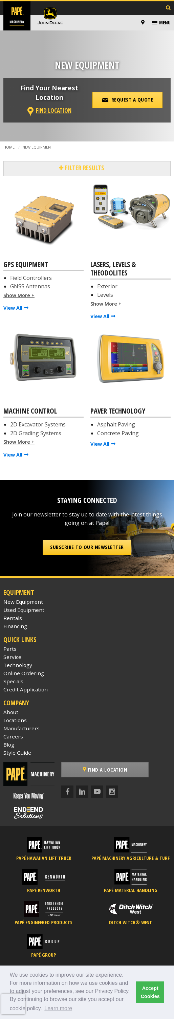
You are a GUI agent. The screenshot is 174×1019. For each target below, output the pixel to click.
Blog (8, 744)
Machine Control (30, 411)
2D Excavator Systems (38, 424)
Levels (105, 294)
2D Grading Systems (35, 433)
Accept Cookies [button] (150, 992)
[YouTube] (97, 791)
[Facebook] (67, 791)
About (10, 712)
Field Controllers (31, 278)
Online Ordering (23, 673)
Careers (13, 736)
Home (9, 147)
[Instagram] (112, 791)
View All (12, 308)
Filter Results (83, 167)
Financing (15, 626)
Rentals (12, 618)
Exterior (107, 286)
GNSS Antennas (30, 286)
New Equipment (23, 601)
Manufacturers (21, 728)
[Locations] (142, 22)
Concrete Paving (118, 433)
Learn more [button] (58, 1008)
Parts (10, 648)
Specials (13, 681)
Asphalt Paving (116, 424)
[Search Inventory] (168, 8)
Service (12, 657)
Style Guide (17, 752)
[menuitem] (143, 22)
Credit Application (25, 689)
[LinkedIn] (82, 791)
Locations (15, 720)
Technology (17, 665)
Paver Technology (117, 411)
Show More (16, 295)
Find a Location (105, 769)
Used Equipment (23, 609)
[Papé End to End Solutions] (29, 812)
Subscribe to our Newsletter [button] (87, 547)
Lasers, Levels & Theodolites (113, 269)
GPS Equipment (25, 264)
